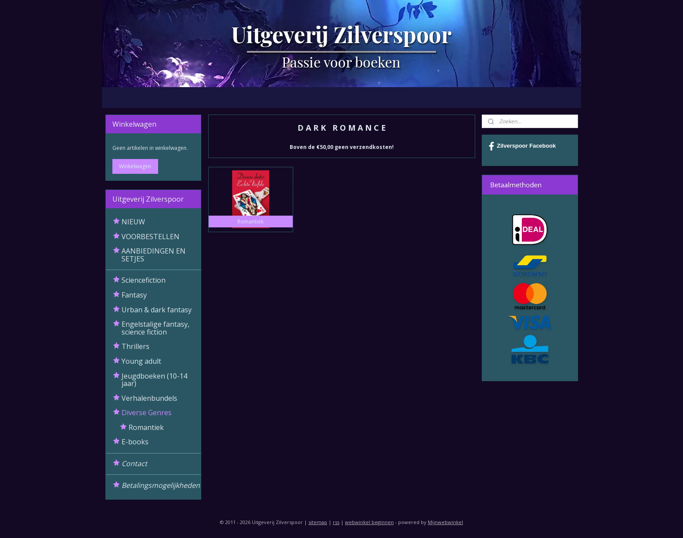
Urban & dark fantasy (157, 310)
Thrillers (135, 346)
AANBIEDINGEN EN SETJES (154, 255)
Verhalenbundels (149, 398)
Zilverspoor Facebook (522, 146)
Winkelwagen (135, 166)
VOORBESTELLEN (150, 236)
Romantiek (146, 427)
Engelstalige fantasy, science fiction (155, 328)
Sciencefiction (144, 280)
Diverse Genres (147, 412)
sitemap (317, 522)
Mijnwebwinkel (445, 522)
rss (336, 522)
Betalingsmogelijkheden (161, 485)
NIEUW (133, 222)
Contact (134, 463)
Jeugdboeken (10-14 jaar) (154, 380)
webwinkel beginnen (369, 522)
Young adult (141, 361)
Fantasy (134, 295)
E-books (135, 442)
